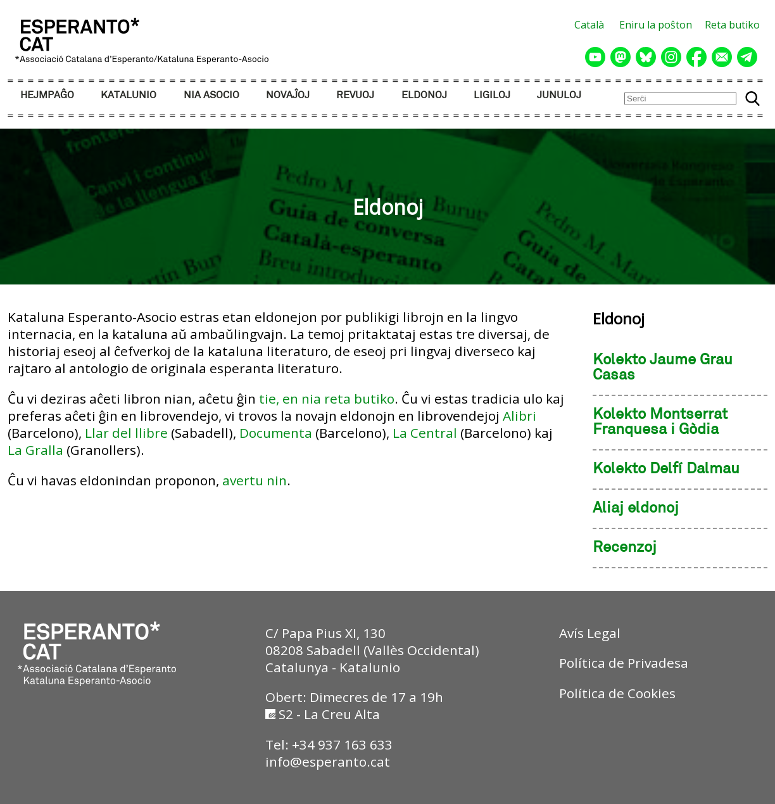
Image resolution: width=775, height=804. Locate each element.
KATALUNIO (128, 95)
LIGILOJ (492, 95)
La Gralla (35, 450)
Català (589, 25)
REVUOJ (355, 95)
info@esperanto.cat (327, 761)
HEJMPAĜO (47, 95)
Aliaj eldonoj (636, 509)
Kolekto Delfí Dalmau (666, 469)
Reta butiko (732, 25)
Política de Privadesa (623, 663)
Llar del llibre (126, 433)
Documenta (275, 433)
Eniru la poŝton (655, 25)
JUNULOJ (559, 95)
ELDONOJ (424, 95)
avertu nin (254, 480)
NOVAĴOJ (288, 95)
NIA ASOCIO (211, 95)
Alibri (519, 415)
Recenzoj (625, 548)
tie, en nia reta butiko (326, 398)
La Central (425, 433)
